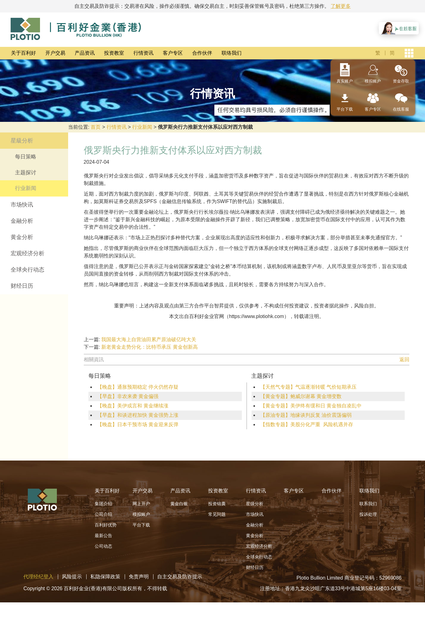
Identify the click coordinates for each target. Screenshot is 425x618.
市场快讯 (22, 205)
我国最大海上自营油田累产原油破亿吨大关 (148, 339)
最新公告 (103, 535)
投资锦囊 (217, 503)
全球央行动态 (27, 270)
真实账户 (345, 81)
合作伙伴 (202, 53)
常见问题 (217, 514)
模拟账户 (373, 81)
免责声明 (139, 576)
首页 (96, 127)
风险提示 (72, 576)
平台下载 (345, 109)
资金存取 (401, 81)
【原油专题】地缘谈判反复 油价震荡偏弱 (306, 415)
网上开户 (141, 503)
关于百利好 (23, 53)
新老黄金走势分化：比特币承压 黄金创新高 (149, 347)
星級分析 (22, 140)
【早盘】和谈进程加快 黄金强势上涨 (137, 415)
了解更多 (341, 6)
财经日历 (22, 286)
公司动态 (103, 546)
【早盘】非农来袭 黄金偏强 (127, 396)
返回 (404, 359)
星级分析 (254, 503)
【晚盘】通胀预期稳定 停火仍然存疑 (137, 387)
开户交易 (55, 53)
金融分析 (22, 221)
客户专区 (173, 53)
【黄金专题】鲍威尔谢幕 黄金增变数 (301, 396)
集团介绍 (103, 503)
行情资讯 (143, 53)
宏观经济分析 (27, 253)
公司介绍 (103, 514)
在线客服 (401, 109)
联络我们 (232, 53)
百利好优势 (106, 524)
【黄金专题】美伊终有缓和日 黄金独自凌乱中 (311, 405)
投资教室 (114, 53)
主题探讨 (25, 173)
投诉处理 (368, 514)
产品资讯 (85, 53)
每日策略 (25, 157)
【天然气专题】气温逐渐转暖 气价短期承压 (308, 387)
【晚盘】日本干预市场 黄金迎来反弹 (137, 424)
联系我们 (368, 503)
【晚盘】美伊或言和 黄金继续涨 (132, 405)
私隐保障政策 (105, 576)
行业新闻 (142, 127)
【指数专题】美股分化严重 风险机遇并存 (306, 424)
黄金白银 (179, 503)
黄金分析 (22, 237)
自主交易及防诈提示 (179, 576)
